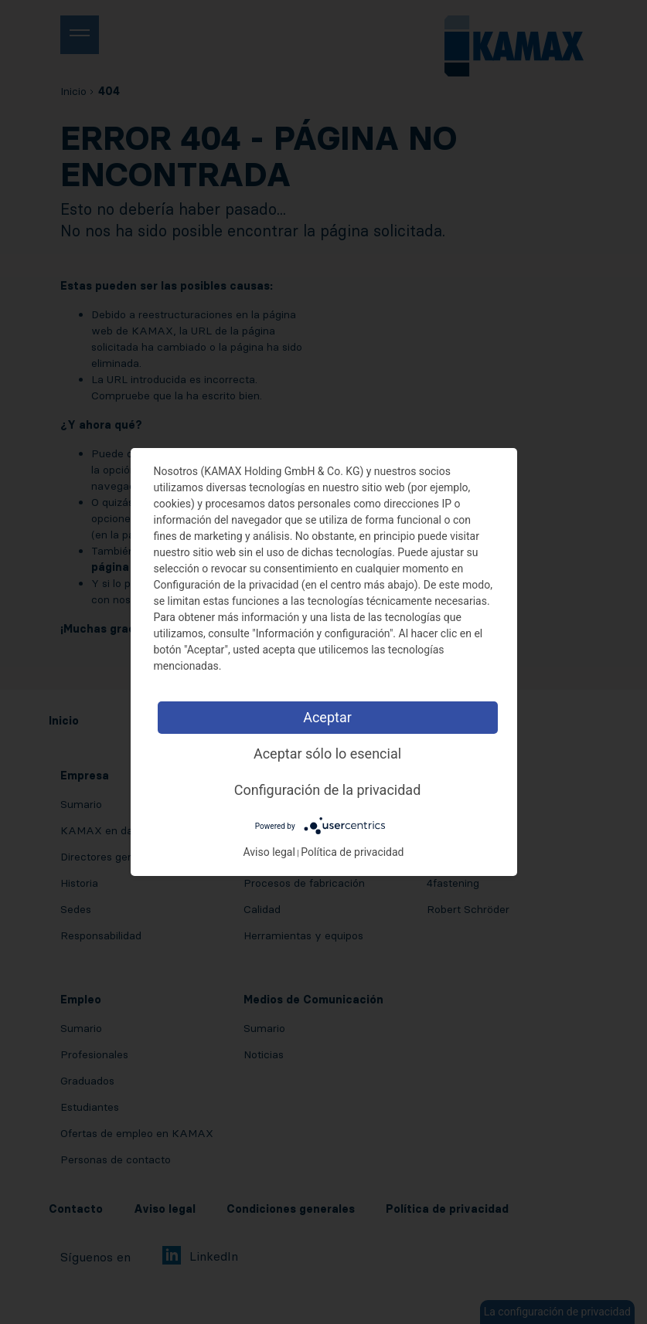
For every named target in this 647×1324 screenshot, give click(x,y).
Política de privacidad (352, 852)
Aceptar (327, 717)
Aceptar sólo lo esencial (327, 753)
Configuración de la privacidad (327, 790)
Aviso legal (269, 852)
